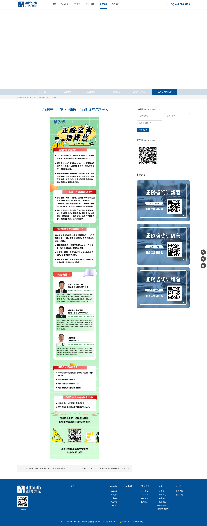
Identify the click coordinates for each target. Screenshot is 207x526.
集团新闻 (67, 92)
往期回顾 (53, 97)
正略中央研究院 (140, 92)
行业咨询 (114, 498)
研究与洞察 (90, 4)
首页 (54, 4)
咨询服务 (64, 4)
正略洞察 (144, 495)
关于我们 (103, 4)
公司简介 (42, 92)
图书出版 (144, 502)
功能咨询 (114, 491)
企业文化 (91, 92)
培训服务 (77, 4)
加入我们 (115, 4)
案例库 (114, 505)
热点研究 (144, 491)
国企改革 (114, 495)
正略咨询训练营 (165, 92)
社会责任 (116, 92)
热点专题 (114, 502)
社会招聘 (179, 495)
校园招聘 (179, 491)
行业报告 (144, 498)
